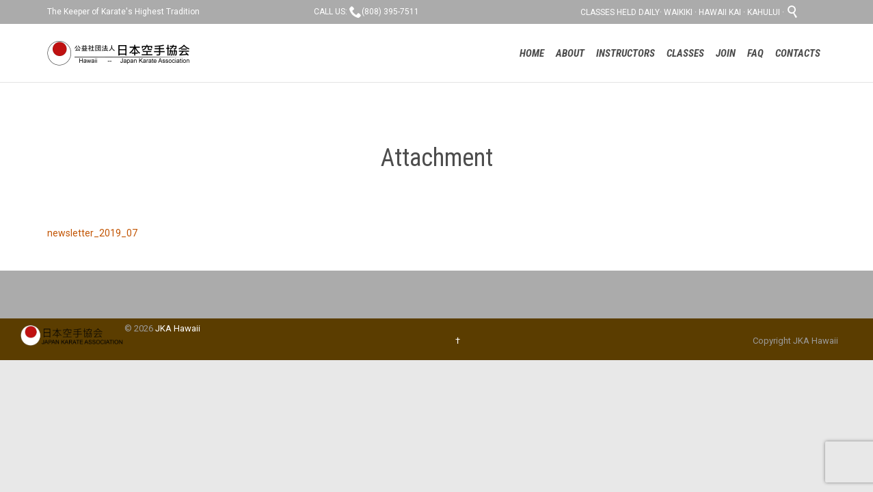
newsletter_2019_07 (92, 233)
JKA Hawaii (177, 328)
